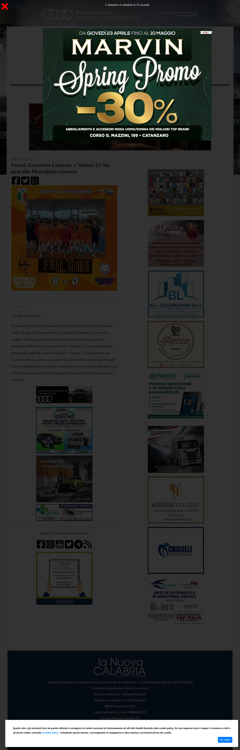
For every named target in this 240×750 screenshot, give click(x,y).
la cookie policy (50, 732)
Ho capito (225, 739)
